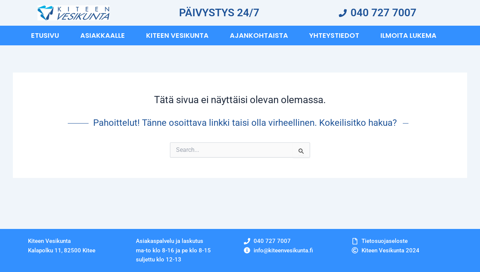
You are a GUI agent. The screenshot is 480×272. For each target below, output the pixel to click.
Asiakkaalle (102, 35)
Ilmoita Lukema (408, 35)
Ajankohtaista (259, 35)
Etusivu (45, 35)
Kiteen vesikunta (177, 35)
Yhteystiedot (334, 35)
